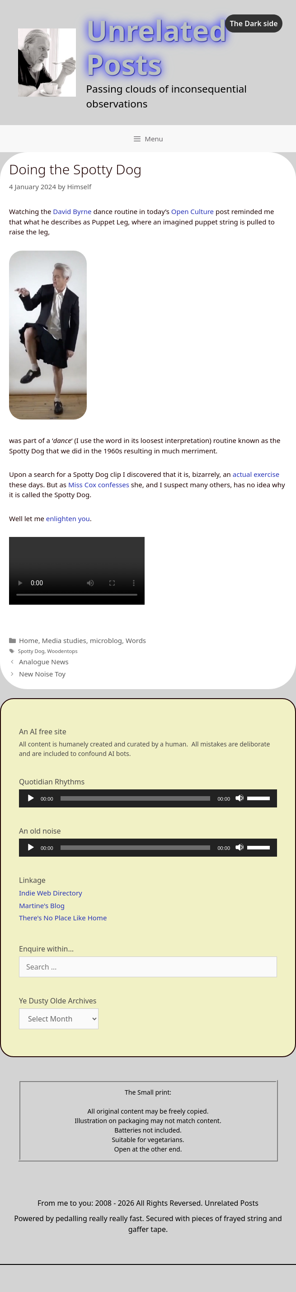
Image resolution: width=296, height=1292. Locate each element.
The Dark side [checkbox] (253, 23)
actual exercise (256, 474)
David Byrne (72, 211)
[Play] (30, 798)
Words (136, 640)
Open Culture (192, 211)
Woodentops (62, 651)
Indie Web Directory (50, 892)
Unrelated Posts (156, 47)
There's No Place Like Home (63, 917)
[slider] (136, 798)
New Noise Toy (42, 673)
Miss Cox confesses (98, 484)
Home (28, 640)
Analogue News (44, 661)
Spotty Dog (31, 651)
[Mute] (239, 798)
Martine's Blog (42, 905)
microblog (106, 640)
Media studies (64, 640)
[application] (148, 798)
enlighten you (67, 518)
